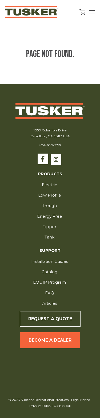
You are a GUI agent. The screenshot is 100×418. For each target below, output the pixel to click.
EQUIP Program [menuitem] (49, 282)
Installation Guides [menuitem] (49, 261)
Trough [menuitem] (49, 205)
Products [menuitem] (50, 174)
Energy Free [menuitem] (49, 216)
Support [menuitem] (50, 250)
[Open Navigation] (92, 12)
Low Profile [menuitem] (49, 195)
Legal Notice (80, 400)
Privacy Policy (40, 406)
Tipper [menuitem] (49, 226)
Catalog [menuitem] (49, 271)
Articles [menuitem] (49, 303)
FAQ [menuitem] (49, 292)
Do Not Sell (62, 406)
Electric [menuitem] (49, 184)
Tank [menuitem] (49, 237)
